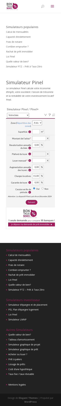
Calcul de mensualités (17, 31)
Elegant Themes (28, 397)
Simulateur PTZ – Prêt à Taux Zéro (24, 66)
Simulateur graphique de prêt (23, 349)
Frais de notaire (14, 41)
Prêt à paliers (15, 359)
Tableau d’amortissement (21, 339)
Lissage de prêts (16, 364)
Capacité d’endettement (18, 36)
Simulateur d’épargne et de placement (27, 304)
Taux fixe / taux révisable (21, 374)
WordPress (30, 401)
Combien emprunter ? (17, 46)
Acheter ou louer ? (17, 354)
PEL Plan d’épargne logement (23, 309)
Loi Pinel (10, 56)
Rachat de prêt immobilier (19, 51)
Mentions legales (17, 384)
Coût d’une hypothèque (20, 369)
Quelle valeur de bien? (17, 61)
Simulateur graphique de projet (24, 344)
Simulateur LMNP (17, 319)
